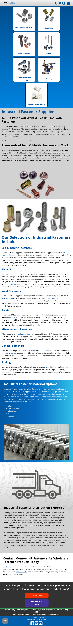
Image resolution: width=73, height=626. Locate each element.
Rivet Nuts (48, 19)
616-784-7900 (41, 614)
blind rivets (13, 317)
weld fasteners (7, 298)
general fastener (10, 353)
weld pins (13, 301)
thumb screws (43, 350)
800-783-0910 (21, 572)
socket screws (30, 350)
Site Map (42, 617)
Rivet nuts (5, 274)
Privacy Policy (32, 617)
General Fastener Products (24, 70)
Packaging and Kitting (36, 95)
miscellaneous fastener (24, 334)
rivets (44, 315)
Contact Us (36, 595)
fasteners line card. (24, 141)
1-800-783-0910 (25, 614)
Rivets (48, 44)
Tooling (48, 69)
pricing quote (13, 574)
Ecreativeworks (41, 620)
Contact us (7, 567)
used (47, 367)
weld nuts (51, 298)
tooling (68, 367)
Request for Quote (36, 603)
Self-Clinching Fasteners (24, 19)
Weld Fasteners (24, 44)
